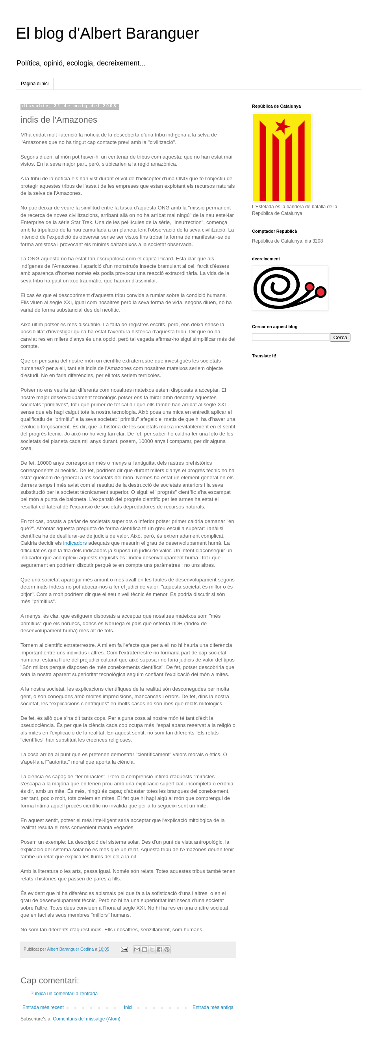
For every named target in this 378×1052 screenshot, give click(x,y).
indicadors (75, 543)
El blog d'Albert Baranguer (107, 33)
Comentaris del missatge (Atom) (86, 1019)
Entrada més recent (43, 1007)
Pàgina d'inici (34, 83)
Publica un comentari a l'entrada (64, 993)
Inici (128, 1007)
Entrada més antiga (213, 1007)
